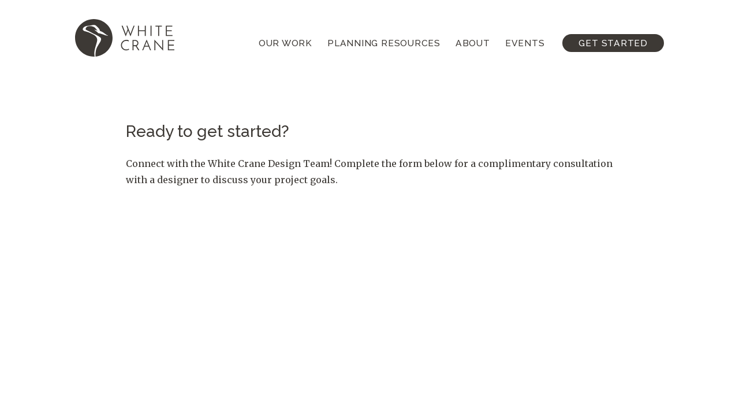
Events (525, 43)
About (473, 43)
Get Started (613, 43)
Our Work (285, 43)
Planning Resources (384, 43)
